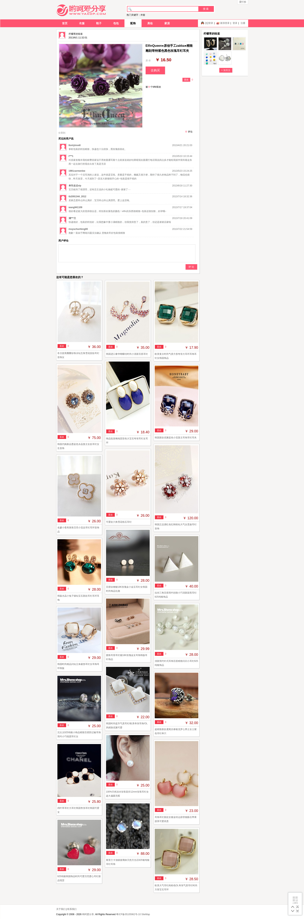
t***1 (71, 156)
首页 (64, 23)
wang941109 (75, 207)
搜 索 (206, 8)
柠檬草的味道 (76, 34)
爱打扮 (242, 2)
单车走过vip (75, 185)
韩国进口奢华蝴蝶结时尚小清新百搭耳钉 (127, 354)
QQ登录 (209, 23)
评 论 (191, 266)
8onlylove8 (75, 145)
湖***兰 (72, 218)
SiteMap (145, 914)
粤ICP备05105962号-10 (128, 914)
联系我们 (72, 909)
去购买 (155, 70)
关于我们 (61, 909)
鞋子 (99, 23)
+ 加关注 (225, 70)
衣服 (82, 23)
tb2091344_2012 (77, 196)
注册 (243, 23)
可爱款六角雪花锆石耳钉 (119, 522)
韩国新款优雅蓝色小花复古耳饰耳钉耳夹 (176, 437)
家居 (167, 23)
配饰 (133, 23)
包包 (116, 23)
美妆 (150, 23)
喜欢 (186, 79)
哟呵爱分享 (88, 914)
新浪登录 (225, 23)
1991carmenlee (77, 171)
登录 (235, 23)
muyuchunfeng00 (78, 229)
